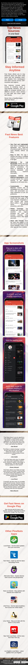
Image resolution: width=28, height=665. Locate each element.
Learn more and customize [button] (14, 23)
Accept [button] (20, 19)
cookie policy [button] (20, 8)
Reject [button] (7, 19)
